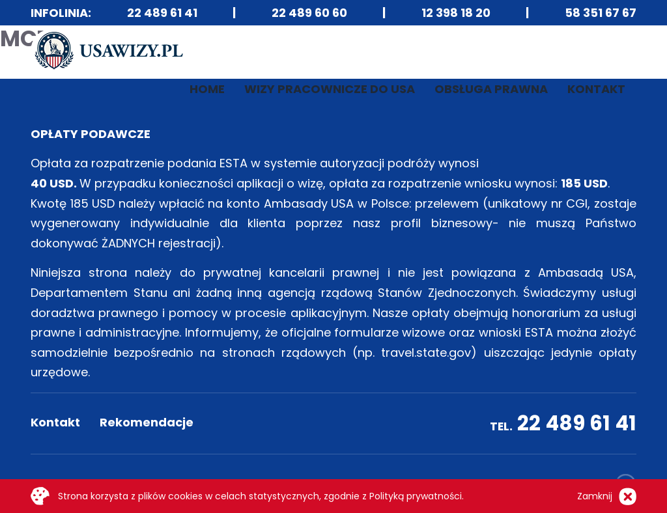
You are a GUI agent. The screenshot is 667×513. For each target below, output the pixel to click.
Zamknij (594, 496)
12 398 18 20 (455, 13)
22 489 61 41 (162, 13)
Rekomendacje (146, 422)
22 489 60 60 (309, 13)
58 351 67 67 (600, 13)
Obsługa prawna (491, 89)
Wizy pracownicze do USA (329, 89)
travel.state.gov (426, 352)
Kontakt (596, 89)
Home (207, 89)
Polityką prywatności (415, 496)
